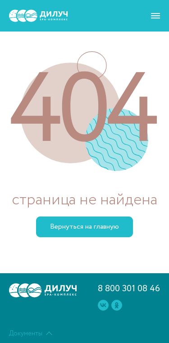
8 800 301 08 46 (129, 288)
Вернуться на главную (84, 226)
